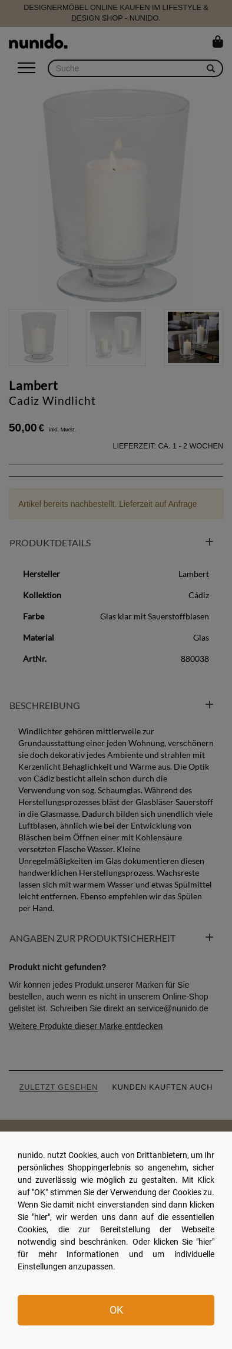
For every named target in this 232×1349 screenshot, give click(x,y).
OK (116, 1310)
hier (41, 1217)
